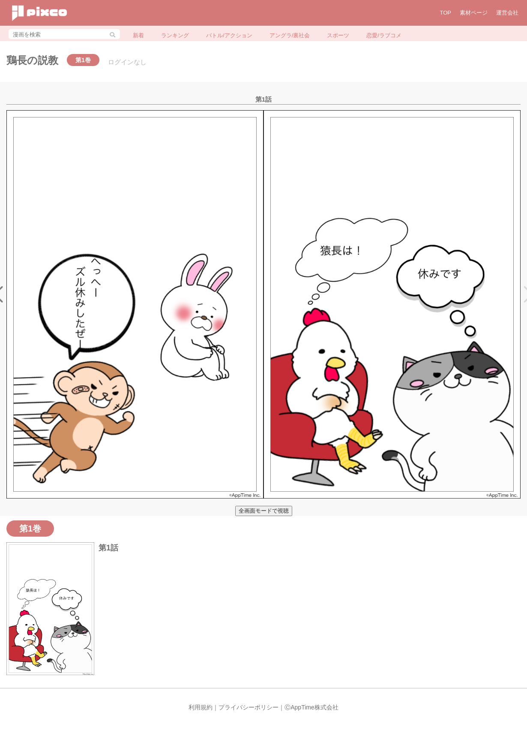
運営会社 (507, 12)
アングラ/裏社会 (289, 35)
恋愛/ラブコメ (383, 35)
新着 (138, 35)
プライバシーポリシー (248, 707)
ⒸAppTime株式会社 (311, 707)
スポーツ (338, 35)
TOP (446, 12)
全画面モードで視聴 (264, 511)
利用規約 (201, 707)
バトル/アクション (229, 35)
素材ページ (474, 12)
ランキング (175, 35)
